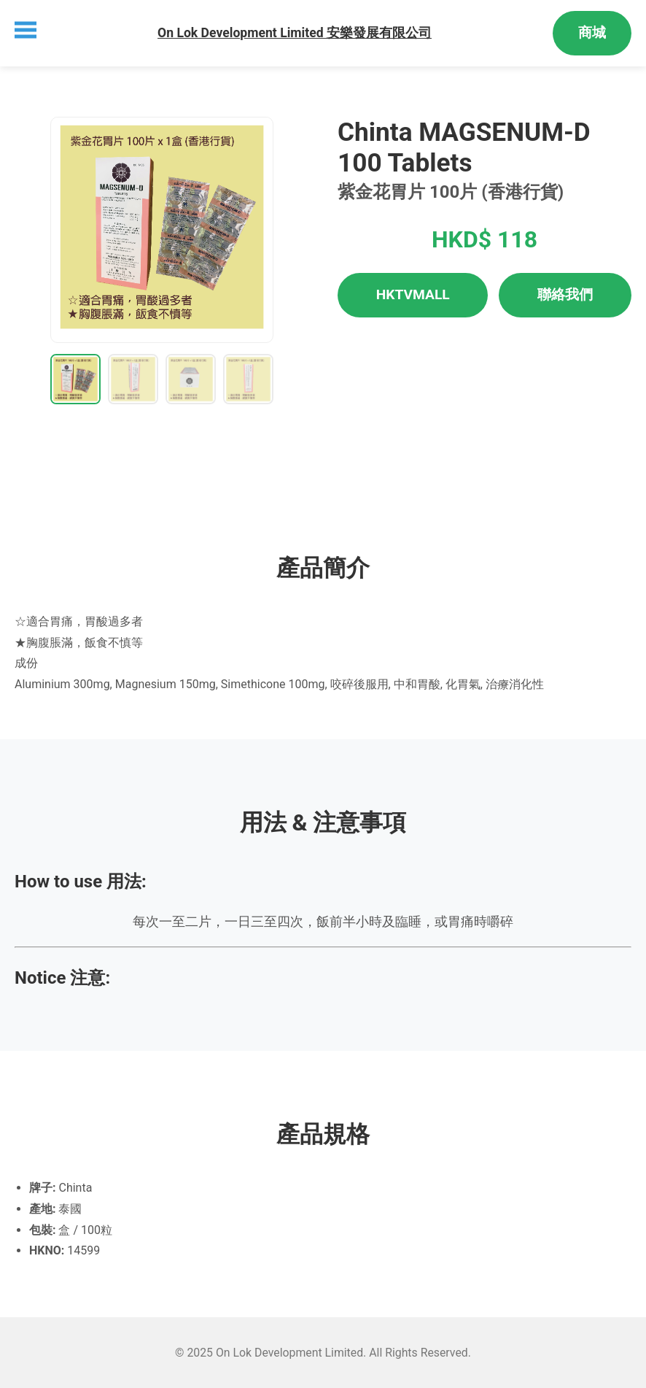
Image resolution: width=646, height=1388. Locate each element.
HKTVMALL (413, 294)
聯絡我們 (565, 294)
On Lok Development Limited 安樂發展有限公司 (294, 33)
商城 (592, 32)
